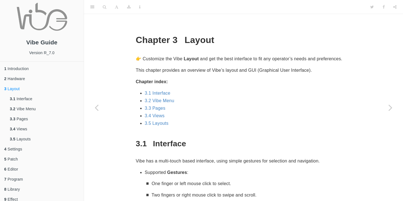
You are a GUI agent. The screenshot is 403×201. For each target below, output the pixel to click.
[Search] (105, 7)
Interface (21, 99)
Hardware (14, 78)
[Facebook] (383, 7)
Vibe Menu (23, 109)
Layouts (20, 139)
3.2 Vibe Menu (159, 100)
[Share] (395, 7)
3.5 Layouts (156, 123)
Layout (12, 89)
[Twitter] (372, 7)
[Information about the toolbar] (140, 7)
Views (18, 129)
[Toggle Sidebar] (92, 7)
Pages (19, 119)
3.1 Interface (157, 93)
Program (13, 179)
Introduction (16, 68)
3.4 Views (155, 115)
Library (12, 189)
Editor (11, 169)
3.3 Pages (155, 108)
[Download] (129, 7)
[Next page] (390, 107)
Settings (13, 149)
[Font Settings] (117, 7)
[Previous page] (96, 107)
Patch (11, 159)
